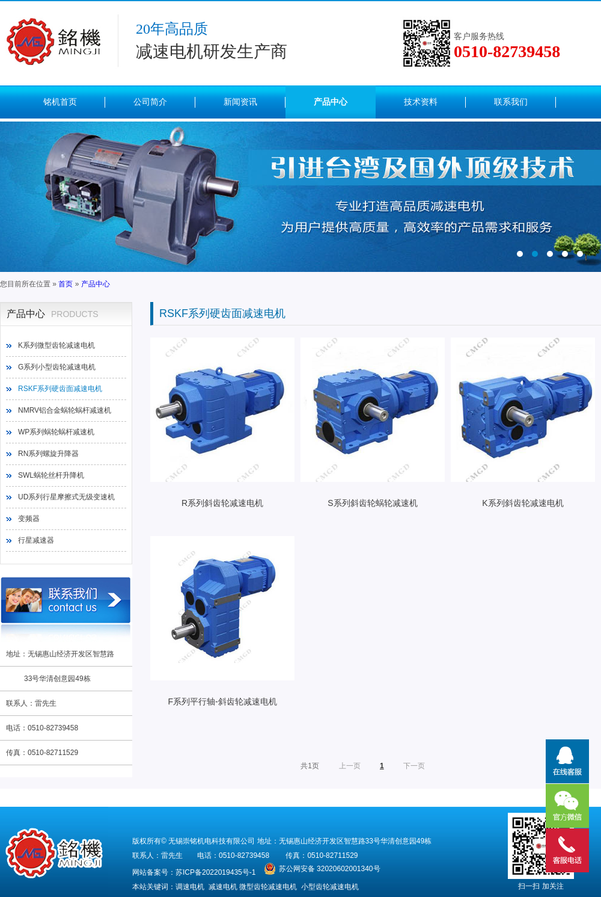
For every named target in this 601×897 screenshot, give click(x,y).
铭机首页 (60, 101)
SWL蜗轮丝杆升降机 (51, 475)
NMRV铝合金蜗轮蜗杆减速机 (64, 410)
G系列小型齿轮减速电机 (57, 367)
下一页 (414, 766)
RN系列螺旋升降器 (48, 453)
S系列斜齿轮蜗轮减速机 (372, 423)
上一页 (350, 766)
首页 (65, 284)
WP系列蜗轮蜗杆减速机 (56, 432)
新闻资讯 (240, 101)
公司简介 (150, 101)
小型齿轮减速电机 (330, 887)
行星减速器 (36, 540)
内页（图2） (300, 197)
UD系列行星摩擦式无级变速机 (66, 497)
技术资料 (421, 101)
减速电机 (223, 887)
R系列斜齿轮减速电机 (222, 423)
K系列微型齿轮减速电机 (56, 345)
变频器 (29, 518)
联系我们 (511, 101)
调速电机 (189, 887)
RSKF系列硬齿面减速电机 (60, 388)
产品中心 (330, 101)
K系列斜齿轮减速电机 (523, 423)
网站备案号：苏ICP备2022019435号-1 (193, 872)
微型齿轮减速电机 (268, 887)
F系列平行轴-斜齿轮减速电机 (222, 621)
